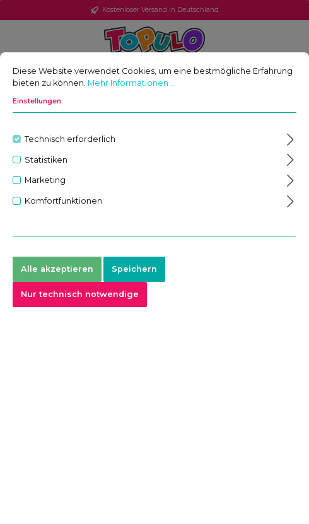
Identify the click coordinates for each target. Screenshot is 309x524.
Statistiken (46, 160)
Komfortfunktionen (63, 202)
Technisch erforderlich (70, 140)
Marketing (45, 181)
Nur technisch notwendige (80, 295)
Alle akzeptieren (57, 270)
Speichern (134, 270)
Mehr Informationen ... (132, 84)
